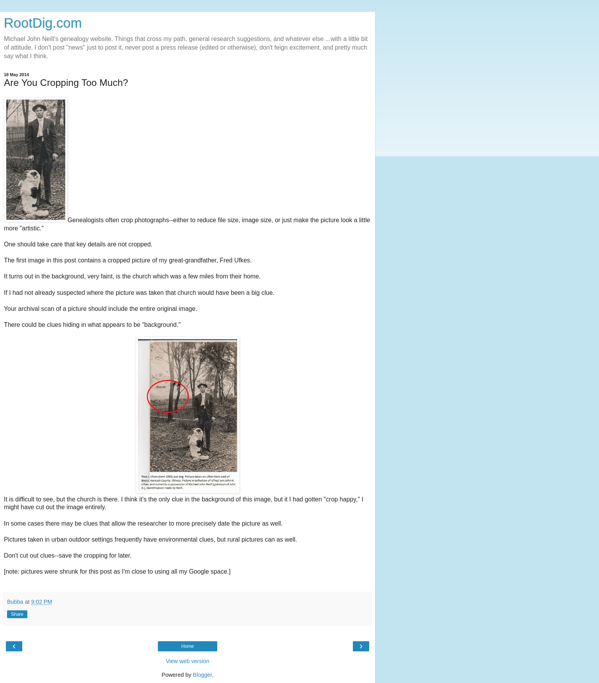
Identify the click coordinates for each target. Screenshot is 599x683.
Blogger (202, 675)
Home (187, 646)
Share (17, 614)
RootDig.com (43, 23)
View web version (187, 661)
